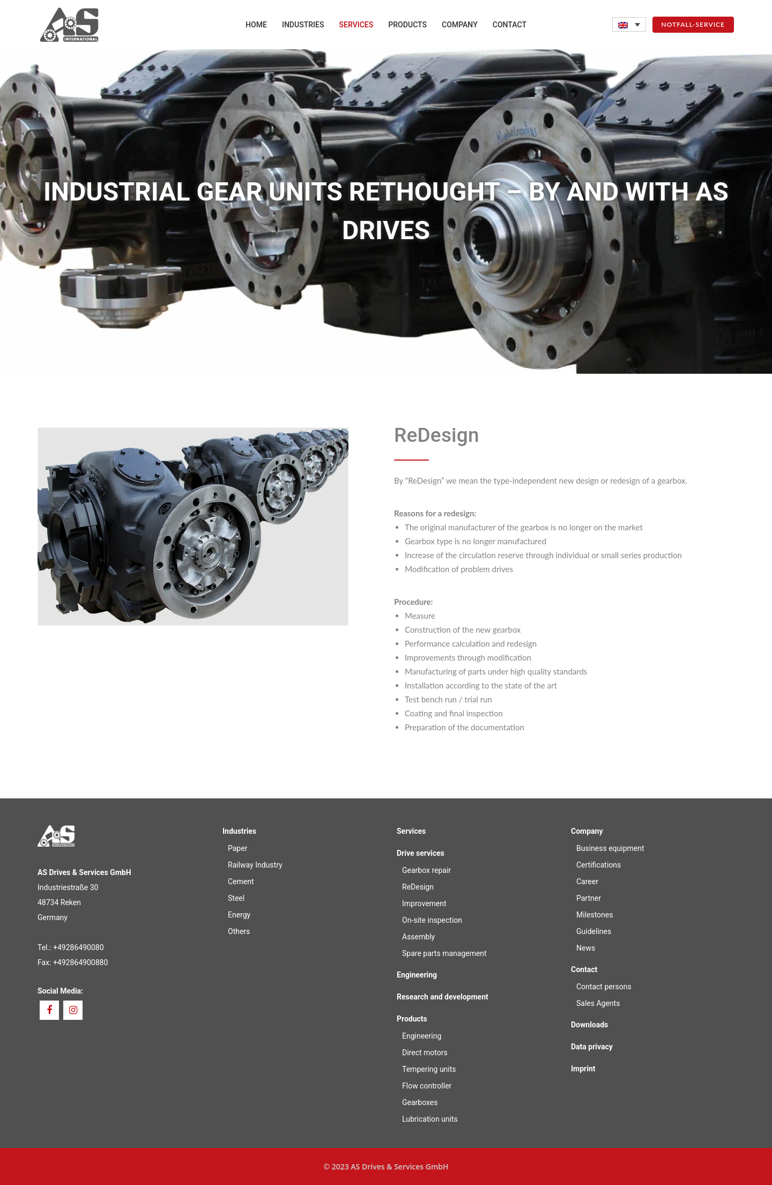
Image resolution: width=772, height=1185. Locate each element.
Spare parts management (444, 953)
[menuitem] (629, 24)
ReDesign (418, 887)
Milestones (594, 914)
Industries (239, 831)
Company (587, 831)
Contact (584, 969)
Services (411, 831)
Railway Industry (255, 865)
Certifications (598, 865)
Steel (236, 898)
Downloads (589, 1024)
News (585, 948)
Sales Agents (598, 1003)
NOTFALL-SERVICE (693, 24)
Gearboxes (419, 1102)
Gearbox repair (426, 870)
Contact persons (604, 986)
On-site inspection (432, 920)
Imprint (583, 1068)
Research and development (442, 997)
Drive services (420, 853)
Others (239, 931)
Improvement (424, 903)
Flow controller (426, 1086)
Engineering (417, 975)
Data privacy (592, 1046)
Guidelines (593, 931)
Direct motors (425, 1052)
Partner (588, 898)
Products (412, 1018)
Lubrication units (430, 1119)
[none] (629, 24)
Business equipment (610, 848)
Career (587, 881)
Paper (237, 848)
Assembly (418, 936)
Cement (241, 881)
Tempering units (429, 1069)
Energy (239, 914)
